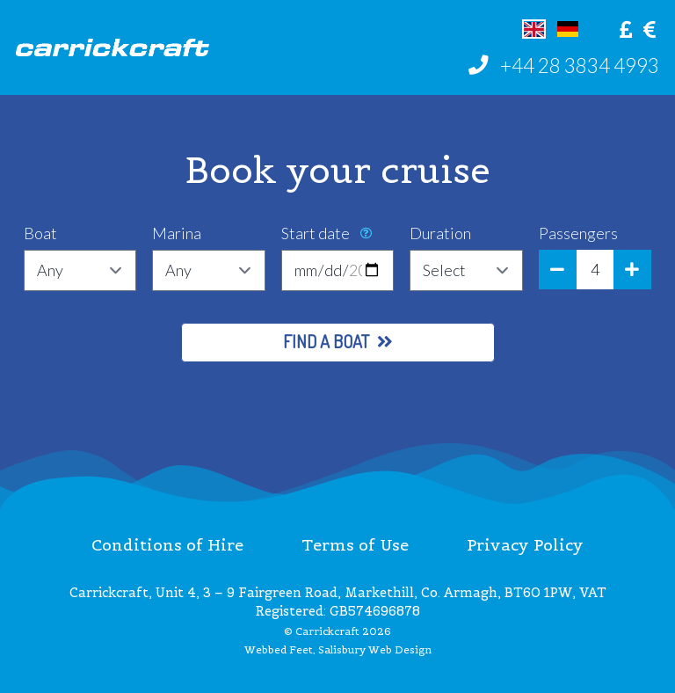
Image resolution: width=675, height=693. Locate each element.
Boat (40, 233)
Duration (440, 233)
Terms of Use (355, 545)
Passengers (578, 233)
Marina (176, 233)
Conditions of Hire (167, 545)
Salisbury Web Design (375, 650)
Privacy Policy (525, 545)
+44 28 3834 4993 (579, 65)
